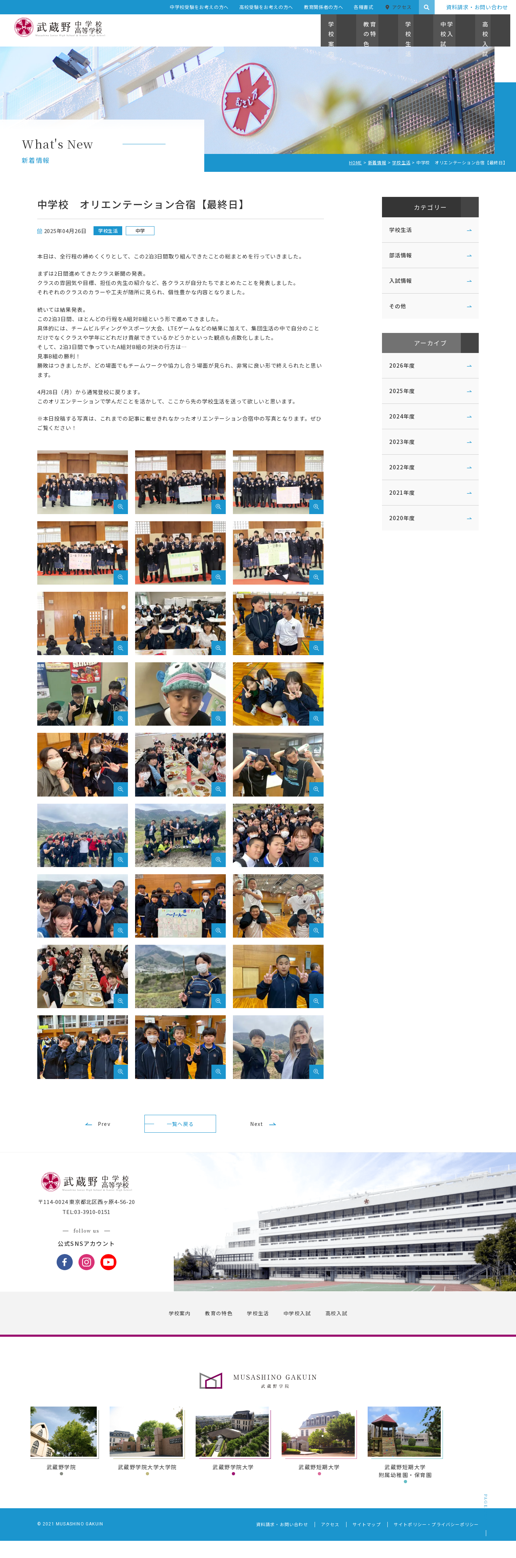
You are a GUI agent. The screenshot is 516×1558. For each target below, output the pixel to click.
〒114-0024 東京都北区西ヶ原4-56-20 (99, 1219)
